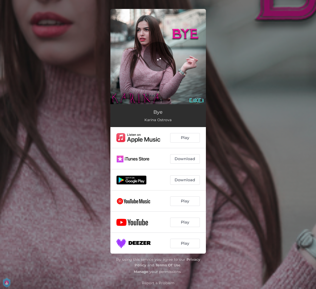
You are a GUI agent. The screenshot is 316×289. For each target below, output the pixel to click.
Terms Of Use (168, 265)
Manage (141, 271)
